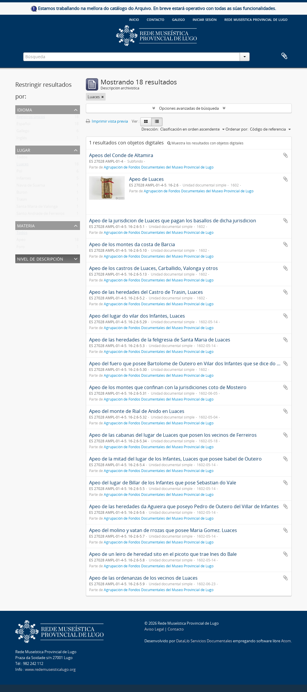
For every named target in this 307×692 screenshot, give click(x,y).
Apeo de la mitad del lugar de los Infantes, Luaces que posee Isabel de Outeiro (175, 459)
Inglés (21, 139)
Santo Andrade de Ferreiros (40, 214)
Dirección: (149, 129)
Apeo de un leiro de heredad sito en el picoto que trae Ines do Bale (163, 554)
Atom (286, 640)
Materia (26, 225)
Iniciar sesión (205, 19)
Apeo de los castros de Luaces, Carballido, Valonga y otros (153, 268)
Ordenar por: (237, 129)
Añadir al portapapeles (285, 155)
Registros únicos (30, 118)
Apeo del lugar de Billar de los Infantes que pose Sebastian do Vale (162, 482)
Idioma (24, 109)
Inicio (134, 19)
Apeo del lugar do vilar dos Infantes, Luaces (137, 316)
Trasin (21, 200)
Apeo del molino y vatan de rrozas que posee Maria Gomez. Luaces (163, 530)
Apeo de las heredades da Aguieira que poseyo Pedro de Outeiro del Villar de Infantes (184, 506)
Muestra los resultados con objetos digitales (205, 143)
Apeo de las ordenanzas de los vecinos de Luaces (143, 578)
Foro (20, 248)
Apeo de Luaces (146, 179)
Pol (19, 172)
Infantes (23, 179)
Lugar (23, 150)
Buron (21, 193)
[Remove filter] (102, 97)
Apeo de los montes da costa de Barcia (132, 244)
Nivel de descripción (40, 258)
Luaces (22, 165)
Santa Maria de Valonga (37, 207)
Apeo (21, 241)
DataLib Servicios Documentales (204, 640)
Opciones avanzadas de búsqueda (189, 108)
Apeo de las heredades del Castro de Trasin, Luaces (146, 292)
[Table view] (157, 121)
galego (178, 19)
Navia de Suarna (30, 186)
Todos (21, 158)
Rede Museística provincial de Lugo (256, 19)
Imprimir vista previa (107, 121)
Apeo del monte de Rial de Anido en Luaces (136, 411)
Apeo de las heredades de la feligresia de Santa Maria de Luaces (159, 339)
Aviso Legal (154, 629)
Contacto (155, 19)
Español (23, 125)
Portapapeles (284, 56)
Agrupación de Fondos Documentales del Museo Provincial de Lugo (158, 167)
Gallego (22, 132)
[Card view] (145, 121)
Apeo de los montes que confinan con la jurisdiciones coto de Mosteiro (167, 387)
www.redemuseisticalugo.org (50, 669)
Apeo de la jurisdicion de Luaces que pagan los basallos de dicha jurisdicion (172, 220)
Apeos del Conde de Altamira (121, 155)
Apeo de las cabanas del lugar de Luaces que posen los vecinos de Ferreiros (173, 435)
